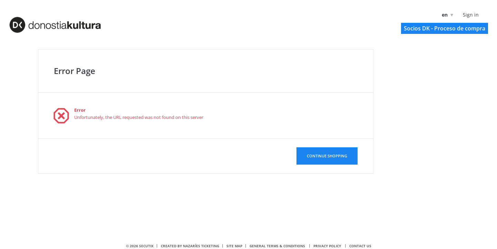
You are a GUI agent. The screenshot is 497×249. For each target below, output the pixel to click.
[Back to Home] (64, 21)
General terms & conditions (277, 245)
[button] (444, 28)
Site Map (234, 245)
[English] (446, 14)
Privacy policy (327, 245)
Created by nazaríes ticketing (190, 245)
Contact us (360, 245)
